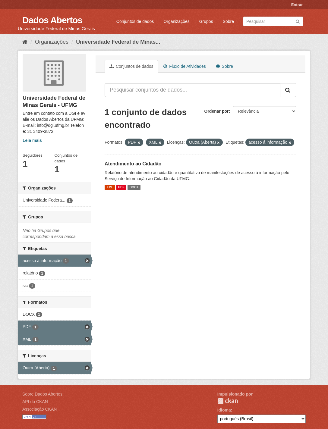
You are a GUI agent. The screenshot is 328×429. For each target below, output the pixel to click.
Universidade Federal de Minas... (118, 42)
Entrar (297, 4)
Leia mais (32, 140)
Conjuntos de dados (135, 21)
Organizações (176, 21)
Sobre (228, 21)
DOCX (133, 187)
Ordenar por (216, 111)
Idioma (224, 410)
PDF (121, 187)
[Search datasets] (273, 21)
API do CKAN (35, 401)
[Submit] (297, 20)
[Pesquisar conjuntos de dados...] (192, 90)
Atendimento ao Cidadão (133, 163)
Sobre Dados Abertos (42, 394)
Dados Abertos (52, 20)
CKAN (227, 401)
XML (109, 187)
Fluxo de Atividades (184, 66)
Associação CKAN (39, 409)
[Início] (24, 42)
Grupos (206, 21)
